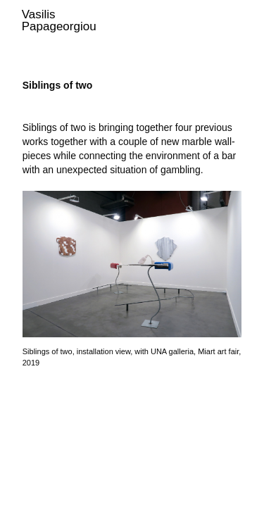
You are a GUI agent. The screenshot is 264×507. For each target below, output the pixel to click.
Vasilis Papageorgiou (59, 20)
